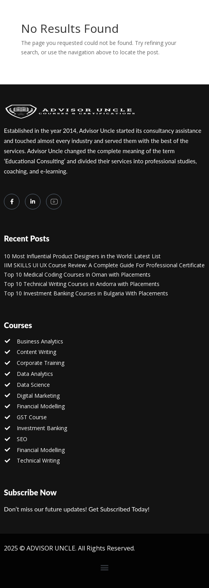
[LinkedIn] (33, 201)
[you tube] (54, 201)
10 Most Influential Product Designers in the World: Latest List (82, 256)
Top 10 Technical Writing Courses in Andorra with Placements (81, 284)
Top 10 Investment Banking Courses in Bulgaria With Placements (86, 293)
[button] (104, 567)
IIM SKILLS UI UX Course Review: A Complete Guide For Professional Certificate (104, 265)
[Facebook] (11, 201)
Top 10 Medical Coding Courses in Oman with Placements (77, 274)
